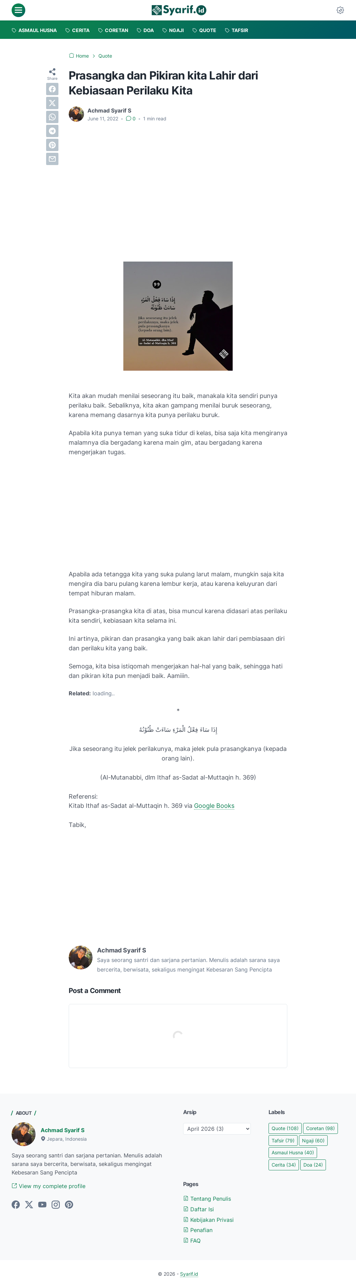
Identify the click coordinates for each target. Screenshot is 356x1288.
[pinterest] (52, 145)
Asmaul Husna (293, 1152)
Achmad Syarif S (62, 1130)
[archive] (217, 1129)
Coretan (320, 1128)
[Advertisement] (178, 178)
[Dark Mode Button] (340, 10)
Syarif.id (189, 1274)
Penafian (198, 1230)
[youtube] (42, 1205)
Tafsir (283, 1140)
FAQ (192, 1240)
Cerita (284, 1165)
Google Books (214, 805)
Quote (285, 1128)
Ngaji (313, 1140)
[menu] (18, 10)
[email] (52, 159)
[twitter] (52, 103)
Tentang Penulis (207, 1198)
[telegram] (52, 131)
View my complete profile (48, 1186)
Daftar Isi (198, 1209)
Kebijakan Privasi (208, 1219)
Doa (313, 1165)
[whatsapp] (52, 117)
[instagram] (56, 1205)
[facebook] (52, 89)
